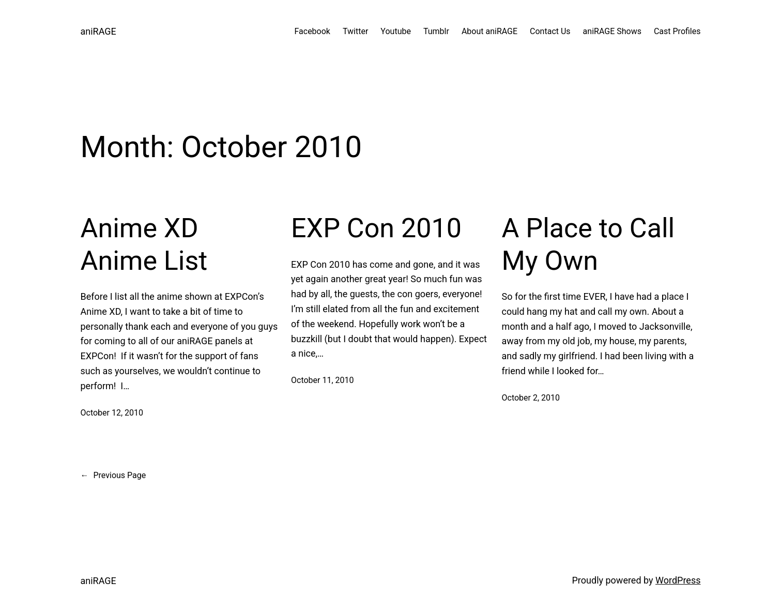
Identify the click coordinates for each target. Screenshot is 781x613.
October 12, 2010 (112, 413)
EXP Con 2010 (376, 228)
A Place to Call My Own (588, 244)
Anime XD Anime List (144, 244)
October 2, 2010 (531, 398)
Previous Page (113, 475)
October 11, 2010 (322, 380)
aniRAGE (98, 31)
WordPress (677, 580)
